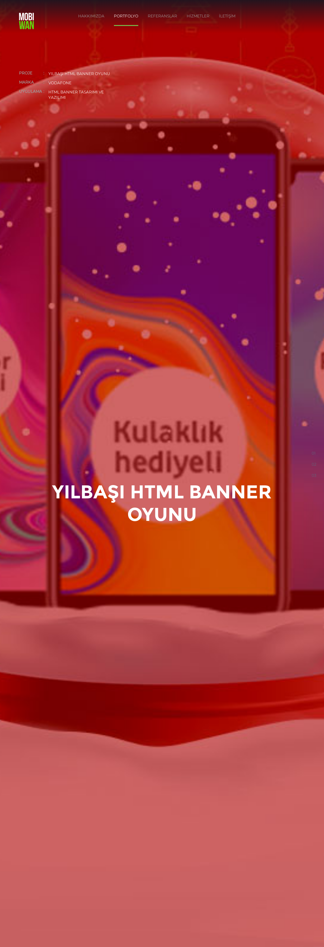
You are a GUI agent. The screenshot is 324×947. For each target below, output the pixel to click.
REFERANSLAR (162, 16)
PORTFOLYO (126, 16)
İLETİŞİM (227, 16)
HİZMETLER (198, 16)
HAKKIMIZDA (91, 16)
